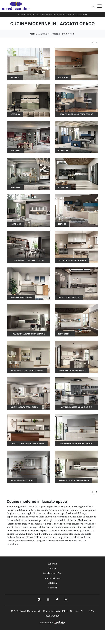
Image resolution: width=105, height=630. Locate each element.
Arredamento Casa (52, 573)
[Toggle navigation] (99, 6)
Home (21, 15)
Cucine (29, 15)
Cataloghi (52, 583)
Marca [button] (33, 33)
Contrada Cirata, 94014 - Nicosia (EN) (63, 611)
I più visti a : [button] (68, 33)
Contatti (52, 587)
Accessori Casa (52, 578)
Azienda (52, 563)
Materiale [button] (43, 33)
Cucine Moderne (43, 15)
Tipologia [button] (55, 33)
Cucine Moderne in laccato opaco (70, 15)
